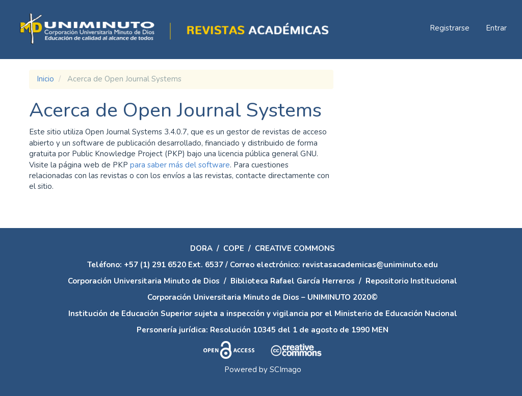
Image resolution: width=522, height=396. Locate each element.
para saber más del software (180, 165)
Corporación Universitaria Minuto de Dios (144, 281)
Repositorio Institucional (411, 281)
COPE (233, 248)
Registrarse (449, 28)
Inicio (45, 79)
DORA (201, 248)
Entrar (496, 28)
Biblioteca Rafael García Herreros (292, 281)
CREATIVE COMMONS (295, 248)
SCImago (285, 369)
